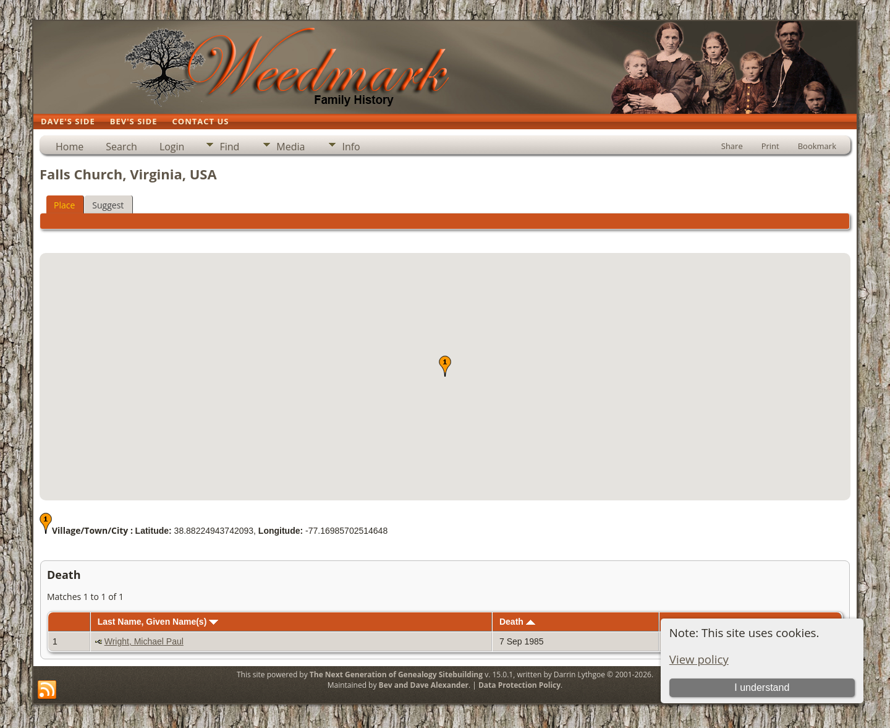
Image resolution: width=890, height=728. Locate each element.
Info (351, 146)
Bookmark (817, 146)
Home (69, 146)
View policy (699, 659)
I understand (761, 687)
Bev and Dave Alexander (423, 685)
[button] (445, 366)
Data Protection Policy (519, 685)
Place (64, 205)
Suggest (108, 205)
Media (290, 146)
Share (732, 146)
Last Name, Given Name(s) (158, 622)
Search (121, 146)
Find (229, 146)
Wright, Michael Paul (144, 641)
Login (172, 146)
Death (517, 622)
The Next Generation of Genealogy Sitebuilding (396, 674)
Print (770, 146)
